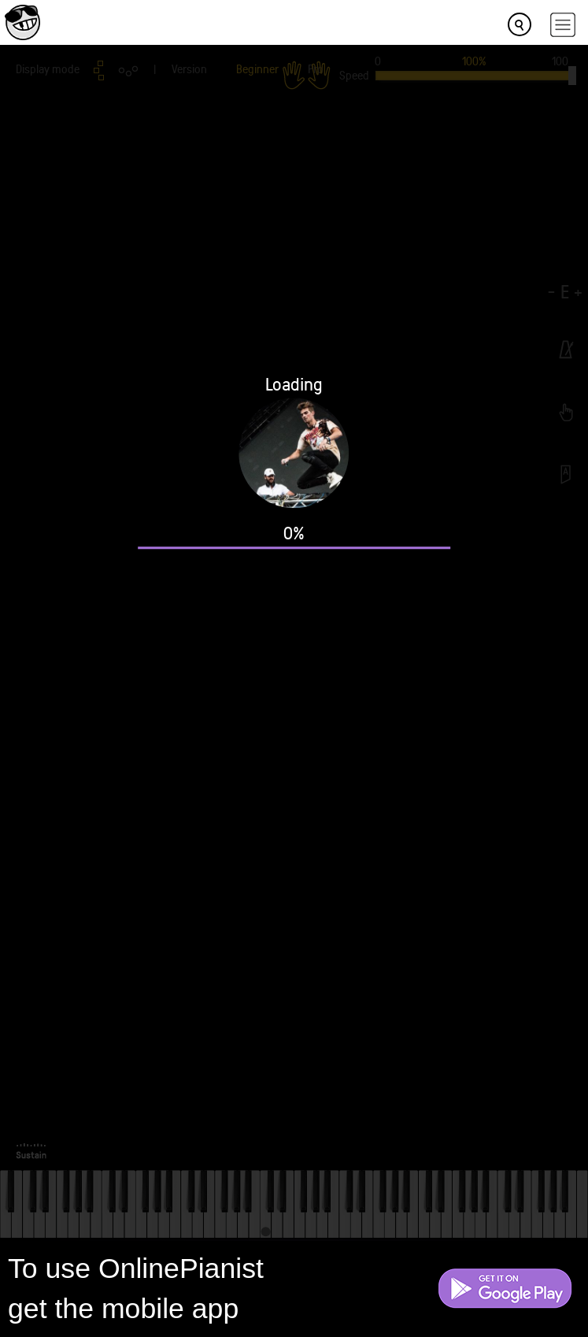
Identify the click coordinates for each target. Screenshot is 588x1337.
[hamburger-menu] (562, 25)
